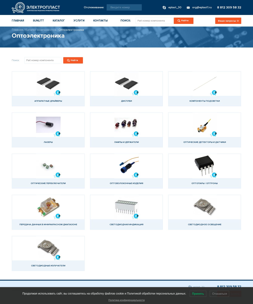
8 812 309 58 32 (229, 7)
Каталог (59, 20)
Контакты (100, 20)
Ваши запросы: (228, 20)
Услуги (79, 20)
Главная (18, 20)
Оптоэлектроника (71, 30)
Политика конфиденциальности (126, 300)
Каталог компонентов (40, 30)
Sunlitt (38, 20)
